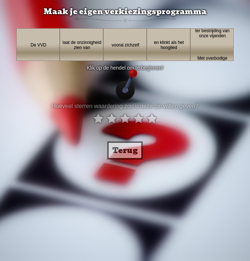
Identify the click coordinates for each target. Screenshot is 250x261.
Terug (125, 150)
